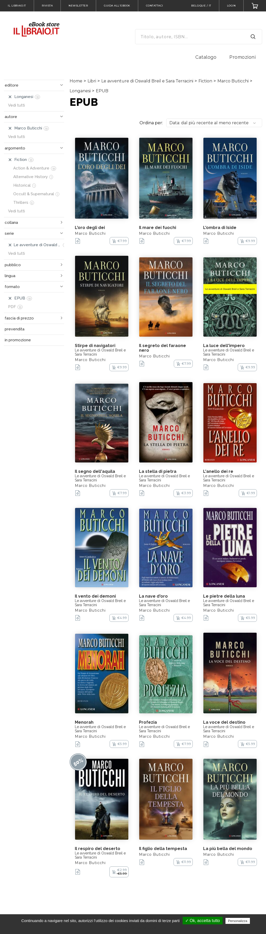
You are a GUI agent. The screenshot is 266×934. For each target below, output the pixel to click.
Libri (92, 81)
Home (76, 81)
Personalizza (237, 921)
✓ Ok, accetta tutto (202, 920)
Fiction (205, 81)
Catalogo (205, 57)
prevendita (14, 329)
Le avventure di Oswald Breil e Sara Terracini (147, 81)
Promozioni (242, 57)
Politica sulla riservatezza (135, 928)
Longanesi (80, 90)
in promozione (18, 340)
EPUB (102, 90)
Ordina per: (151, 122)
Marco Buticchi (233, 81)
